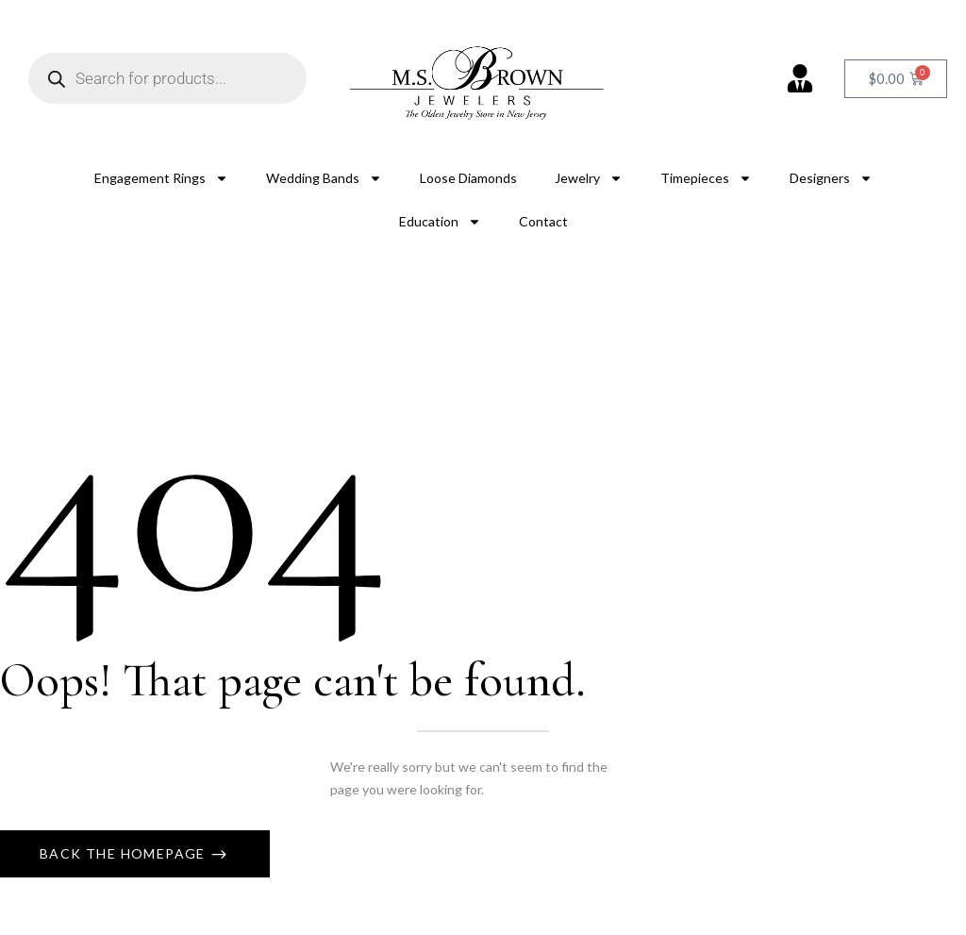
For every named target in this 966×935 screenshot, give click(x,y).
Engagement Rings (161, 178)
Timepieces (706, 178)
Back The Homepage (124, 853)
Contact (543, 221)
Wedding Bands (324, 178)
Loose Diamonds (468, 178)
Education (440, 222)
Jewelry (589, 178)
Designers (831, 178)
